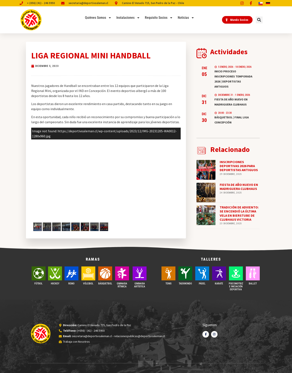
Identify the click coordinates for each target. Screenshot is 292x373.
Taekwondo (185, 283)
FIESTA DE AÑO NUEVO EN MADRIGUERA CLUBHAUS (239, 186)
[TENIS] (168, 273)
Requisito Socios (159, 18)
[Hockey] (55, 273)
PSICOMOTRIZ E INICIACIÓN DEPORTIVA (236, 286)
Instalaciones (128, 18)
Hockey (55, 283)
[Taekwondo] (185, 273)
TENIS (168, 283)
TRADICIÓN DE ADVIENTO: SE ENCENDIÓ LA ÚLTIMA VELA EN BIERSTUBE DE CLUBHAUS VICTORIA (239, 213)
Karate (219, 283)
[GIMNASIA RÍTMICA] (122, 273)
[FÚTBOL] (39, 273)
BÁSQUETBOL (105, 283)
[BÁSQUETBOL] (105, 273)
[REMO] (71, 273)
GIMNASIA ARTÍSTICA (139, 285)
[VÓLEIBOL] (88, 273)
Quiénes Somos (98, 18)
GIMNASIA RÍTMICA (122, 285)
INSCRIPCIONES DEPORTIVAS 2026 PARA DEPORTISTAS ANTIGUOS (239, 166)
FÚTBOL (38, 283)
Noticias (186, 18)
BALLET (253, 283)
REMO (71, 283)
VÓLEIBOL (88, 283)
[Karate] (219, 273)
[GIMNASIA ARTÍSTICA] (140, 273)
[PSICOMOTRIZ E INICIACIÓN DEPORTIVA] (236, 273)
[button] (259, 19)
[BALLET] (253, 273)
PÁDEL (202, 283)
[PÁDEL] (202, 273)
